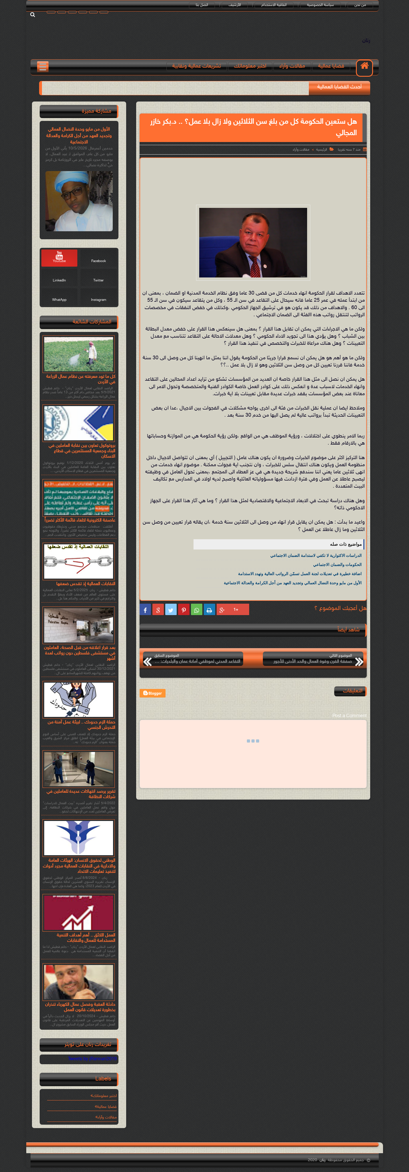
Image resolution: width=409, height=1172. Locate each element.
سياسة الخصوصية (320, 5)
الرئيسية (321, 150)
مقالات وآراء (292, 66)
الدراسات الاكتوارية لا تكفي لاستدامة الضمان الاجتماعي (316, 555)
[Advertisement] (253, 176)
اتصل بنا (202, 5)
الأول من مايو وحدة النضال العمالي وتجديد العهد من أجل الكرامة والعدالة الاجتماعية (293, 583)
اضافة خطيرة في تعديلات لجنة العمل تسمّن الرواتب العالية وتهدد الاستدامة (300, 573)
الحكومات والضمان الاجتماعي (337, 564)
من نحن (360, 5)
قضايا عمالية (331, 66)
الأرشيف (235, 5)
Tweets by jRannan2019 (92, 1059)
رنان (366, 41)
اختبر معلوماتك (250, 66)
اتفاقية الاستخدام (274, 5)
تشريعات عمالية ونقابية (196, 66)
